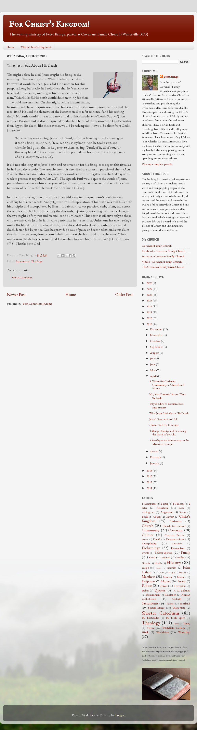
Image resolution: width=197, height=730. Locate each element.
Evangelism (177, 548)
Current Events (174, 535)
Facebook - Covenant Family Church (163, 251)
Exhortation (163, 552)
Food (152, 557)
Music (181, 577)
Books (145, 516)
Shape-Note (179, 607)
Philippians (148, 581)
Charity (157, 516)
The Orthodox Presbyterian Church (163, 267)
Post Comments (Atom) (37, 304)
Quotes (159, 590)
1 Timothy (178, 503)
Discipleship (149, 543)
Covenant (175, 530)
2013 (150, 476)
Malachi (183, 572)
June (153, 364)
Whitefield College (173, 628)
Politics (147, 585)
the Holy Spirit (175, 618)
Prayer (164, 586)
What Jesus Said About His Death (169, 413)
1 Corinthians (149, 503)
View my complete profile (157, 164)
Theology (37, 261)
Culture (147, 535)
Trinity (186, 623)
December (156, 329)
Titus (176, 623)
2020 (150, 318)
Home (10, 47)
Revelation (170, 594)
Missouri (167, 577)
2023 (150, 300)
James (158, 567)
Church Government (174, 526)
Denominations (175, 539)
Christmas (175, 521)
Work (145, 632)
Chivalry (169, 516)
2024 (150, 295)
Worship (184, 632)
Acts (181, 508)
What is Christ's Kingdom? (35, 47)
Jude (161, 572)
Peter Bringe (171, 77)
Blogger (119, 715)
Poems (182, 581)
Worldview (162, 632)
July (152, 358)
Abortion (162, 508)
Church (147, 525)
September (157, 347)
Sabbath (176, 599)
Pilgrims (166, 581)
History (173, 562)
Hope (145, 568)
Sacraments (23, 261)
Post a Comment (22, 277)
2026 (150, 283)
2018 (150, 470)
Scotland (185, 603)
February (156, 457)
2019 (150, 324)
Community (150, 530)
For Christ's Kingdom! (49, 24)
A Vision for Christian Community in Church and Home (166, 385)
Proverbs (179, 586)
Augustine (167, 512)
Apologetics (148, 512)
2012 (150, 482)
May (153, 370)
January (155, 463)
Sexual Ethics (156, 608)
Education (177, 543)
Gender (179, 557)
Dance (145, 539)
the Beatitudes (150, 618)
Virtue (150, 628)
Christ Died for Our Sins (163, 425)
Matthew (148, 576)
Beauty (182, 512)
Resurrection (153, 594)
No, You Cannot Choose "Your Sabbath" (167, 396)
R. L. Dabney (182, 590)
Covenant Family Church (157, 246)
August (155, 353)
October (155, 341)
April (153, 376)
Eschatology (151, 548)
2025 (150, 289)
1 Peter (164, 503)
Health (158, 563)
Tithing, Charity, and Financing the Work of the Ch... (167, 432)
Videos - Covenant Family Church (162, 262)
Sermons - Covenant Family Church (163, 256)
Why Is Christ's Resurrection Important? (166, 405)
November (157, 335)
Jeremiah (171, 567)
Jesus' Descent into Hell (163, 419)
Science (170, 603)
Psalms (145, 590)
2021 (150, 312)
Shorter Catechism (160, 613)
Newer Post (16, 294)
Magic (171, 572)
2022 (150, 306)
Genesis (146, 563)
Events (145, 552)
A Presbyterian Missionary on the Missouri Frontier (169, 442)
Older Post (124, 294)
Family (185, 552)
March (154, 451)
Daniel (156, 539)
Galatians (165, 557)
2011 (150, 488)
